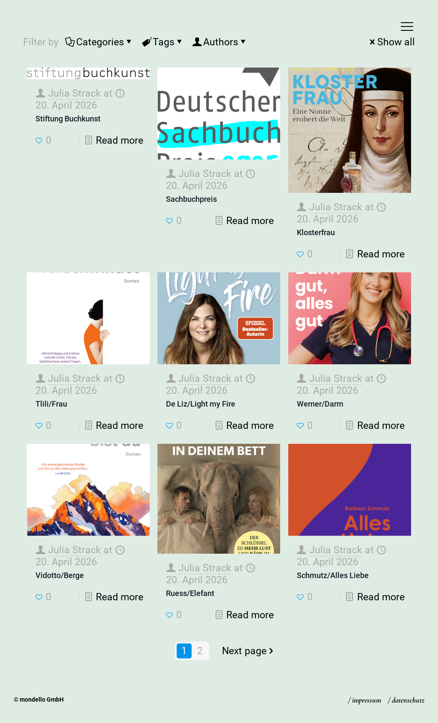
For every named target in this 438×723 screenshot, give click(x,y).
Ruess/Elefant (190, 593)
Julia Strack (74, 93)
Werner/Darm (320, 403)
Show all (391, 42)
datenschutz (408, 700)
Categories (99, 42)
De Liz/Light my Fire (200, 403)
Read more (119, 140)
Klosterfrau (316, 232)
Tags (163, 42)
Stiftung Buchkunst (68, 118)
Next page (249, 651)
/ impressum (364, 700)
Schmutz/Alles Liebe (333, 575)
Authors (220, 42)
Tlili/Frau (51, 403)
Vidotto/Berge (60, 575)
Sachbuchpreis (191, 199)
